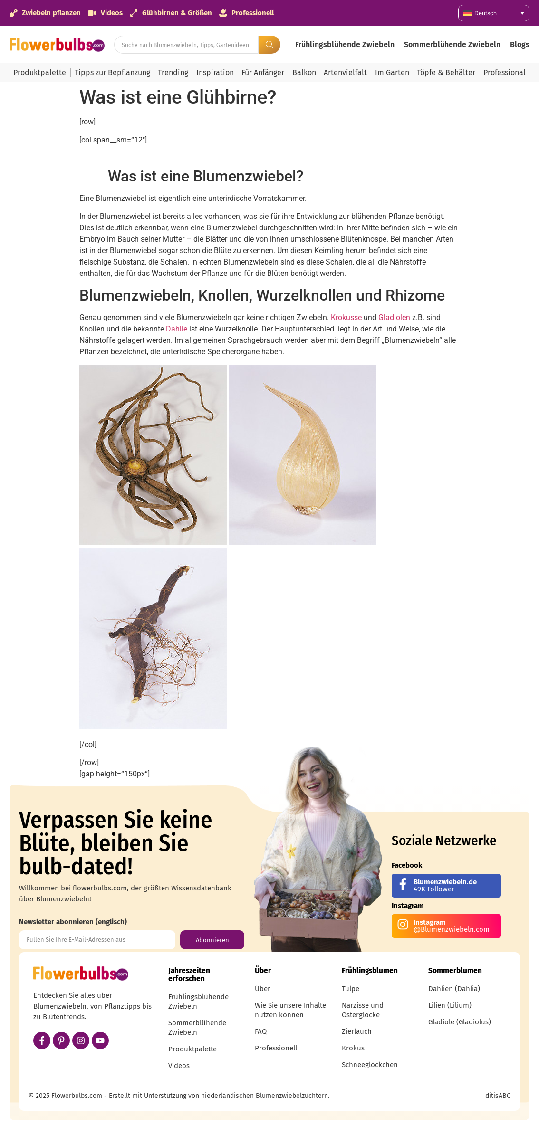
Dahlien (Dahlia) (454, 988)
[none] (493, 13)
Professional (504, 72)
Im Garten (392, 72)
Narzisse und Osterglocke (363, 1010)
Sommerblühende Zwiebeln (452, 44)
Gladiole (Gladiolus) (459, 1022)
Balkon (304, 72)
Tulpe (350, 988)
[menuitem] (493, 13)
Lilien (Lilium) (450, 1005)
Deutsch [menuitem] (485, 13)
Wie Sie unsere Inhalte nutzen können (290, 1010)
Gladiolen (394, 317)
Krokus (353, 1048)
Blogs (519, 44)
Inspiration (215, 72)
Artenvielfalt (345, 72)
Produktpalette (39, 72)
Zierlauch (357, 1031)
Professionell (276, 1048)
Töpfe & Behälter (446, 72)
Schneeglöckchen (370, 1064)
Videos (179, 1065)
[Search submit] (269, 45)
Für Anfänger (262, 72)
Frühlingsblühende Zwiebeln (345, 44)
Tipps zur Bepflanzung (112, 72)
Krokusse (346, 317)
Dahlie (176, 328)
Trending (173, 72)
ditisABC (497, 1096)
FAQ (261, 1031)
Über (262, 988)
